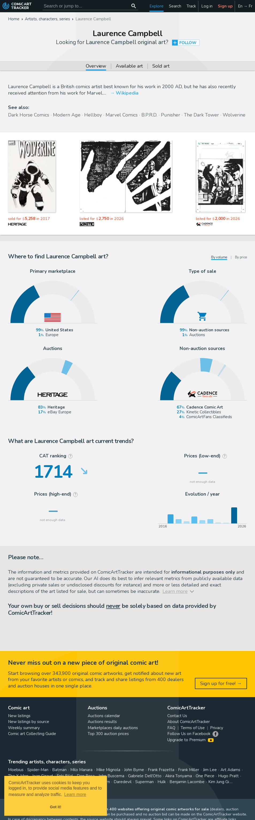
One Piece (205, 776)
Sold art (160, 66)
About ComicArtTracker (188, 721)
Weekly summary (24, 727)
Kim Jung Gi (218, 781)
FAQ (171, 727)
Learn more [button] (75, 794)
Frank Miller (188, 769)
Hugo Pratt (228, 776)
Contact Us (177, 715)
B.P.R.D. (149, 115)
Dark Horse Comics (28, 115)
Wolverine (234, 115)
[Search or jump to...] (133, 6)
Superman (144, 781)
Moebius (16, 769)
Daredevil (123, 781)
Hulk (161, 781)
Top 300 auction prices (108, 733)
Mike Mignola (108, 769)
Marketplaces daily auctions (113, 727)
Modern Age (66, 115)
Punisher (170, 115)
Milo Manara (81, 769)
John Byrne (134, 769)
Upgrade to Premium (190, 740)
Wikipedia (127, 93)
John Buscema (111, 776)
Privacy (216, 727)
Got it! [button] (55, 807)
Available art (129, 66)
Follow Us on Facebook (188, 733)
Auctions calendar (104, 715)
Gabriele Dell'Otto (144, 776)
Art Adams (230, 769)
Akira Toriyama (178, 776)
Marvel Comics (122, 115)
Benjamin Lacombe (186, 781)
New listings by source (28, 721)
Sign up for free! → (221, 683)
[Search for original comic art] (90, 6)
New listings (19, 715)
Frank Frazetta (161, 769)
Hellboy (93, 115)
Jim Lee (210, 769)
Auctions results (102, 721)
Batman (59, 769)
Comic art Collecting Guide (32, 733)
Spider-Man (37, 769)
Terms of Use (193, 727)
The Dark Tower (201, 115)
